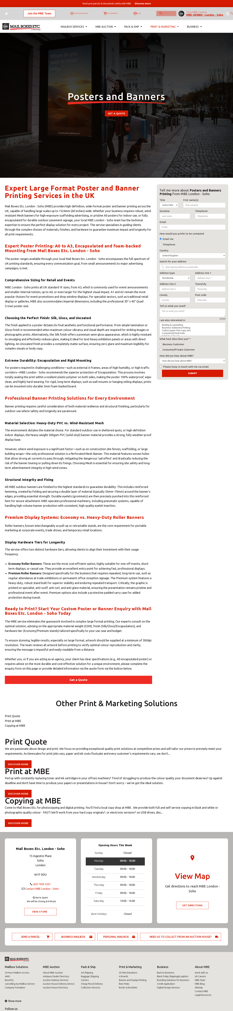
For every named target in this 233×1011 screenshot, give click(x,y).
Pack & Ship (88, 966)
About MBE (202, 966)
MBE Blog (200, 984)
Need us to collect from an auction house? (180, 936)
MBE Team (200, 980)
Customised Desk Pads (192, 333)
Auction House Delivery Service (58, 984)
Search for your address (173, 261)
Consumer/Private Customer (179, 349)
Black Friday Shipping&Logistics (173, 976)
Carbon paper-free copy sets (192, 330)
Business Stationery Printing (192, 327)
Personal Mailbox (116, 936)
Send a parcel (30, 936)
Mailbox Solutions (16, 966)
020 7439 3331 (42, 883)
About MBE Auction (53, 972)
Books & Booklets (128, 987)
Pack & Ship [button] (132, 24)
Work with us (201, 972)
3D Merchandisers (128, 972)
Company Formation (15, 987)
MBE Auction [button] (104, 24)
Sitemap (199, 987)
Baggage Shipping (90, 976)
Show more (13, 1001)
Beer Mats (124, 984)
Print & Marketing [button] (164, 24)
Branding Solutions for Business (173, 980)
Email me (168, 239)
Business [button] (194, 24)
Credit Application (166, 984)
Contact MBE (201, 991)
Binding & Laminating (192, 325)
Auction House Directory (55, 987)
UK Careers (200, 976)
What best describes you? (174, 339)
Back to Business (165, 972)
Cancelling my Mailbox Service (20, 984)
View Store (39, 911)
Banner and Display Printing (132, 980)
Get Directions (192, 905)
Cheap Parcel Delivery (92, 984)
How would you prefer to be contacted (182, 233)
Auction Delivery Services (55, 980)
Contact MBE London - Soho (42, 888)
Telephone (169, 244)
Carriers (85, 980)
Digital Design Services (168, 987)
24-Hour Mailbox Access (17, 972)
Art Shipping (87, 972)
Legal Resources (203, 995)
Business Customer (173, 344)
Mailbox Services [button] (73, 24)
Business (162, 966)
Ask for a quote (161, 12)
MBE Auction (51, 966)
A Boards (123, 976)
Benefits (9, 980)
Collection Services (90, 987)
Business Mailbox (73, 936)
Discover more (18, 764)
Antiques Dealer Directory (56, 976)
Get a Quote (116, 113)
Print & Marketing (130, 966)
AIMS (7, 976)
